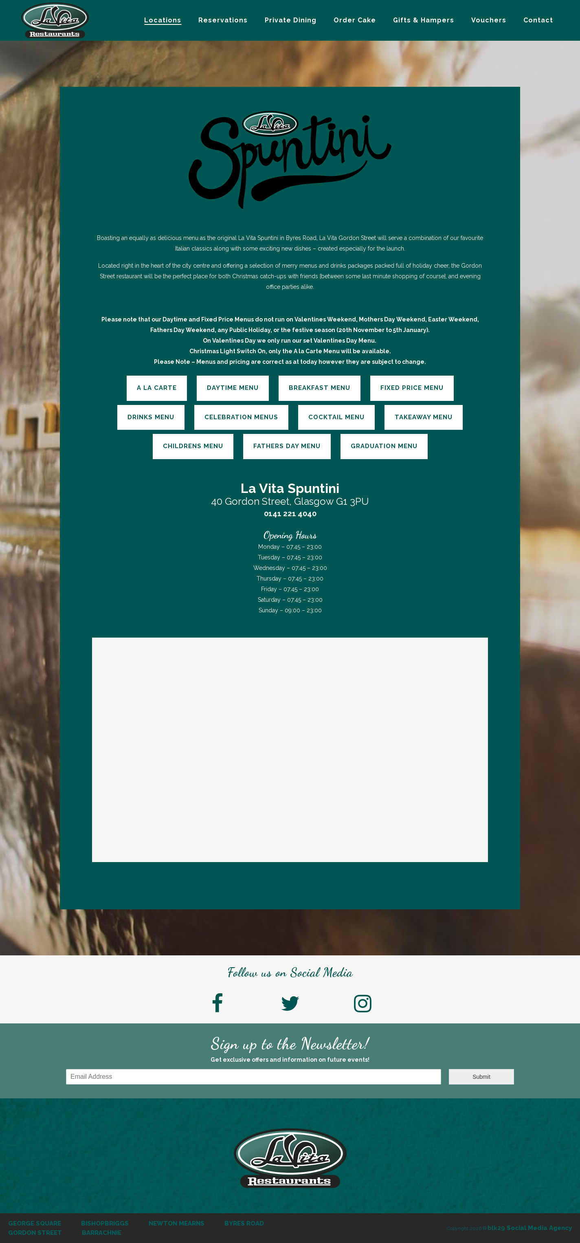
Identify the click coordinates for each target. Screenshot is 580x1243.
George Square (34, 1223)
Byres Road (244, 1223)
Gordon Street (35, 1232)
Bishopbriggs (105, 1223)
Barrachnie (101, 1232)
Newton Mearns (176, 1223)
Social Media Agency (530, 1228)
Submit (481, 1077)
